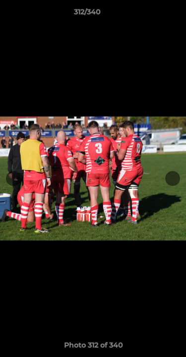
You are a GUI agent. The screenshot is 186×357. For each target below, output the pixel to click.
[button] (150, 14)
